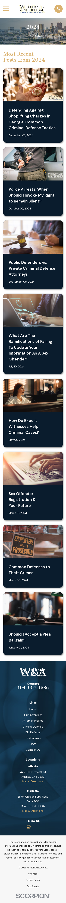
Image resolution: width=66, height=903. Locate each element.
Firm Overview (33, 715)
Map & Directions (32, 781)
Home (33, 709)
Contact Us (33, 749)
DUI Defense (33, 732)
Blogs (33, 744)
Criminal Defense (33, 726)
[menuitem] (33, 874)
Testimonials (33, 738)
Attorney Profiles (33, 721)
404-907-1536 (33, 688)
